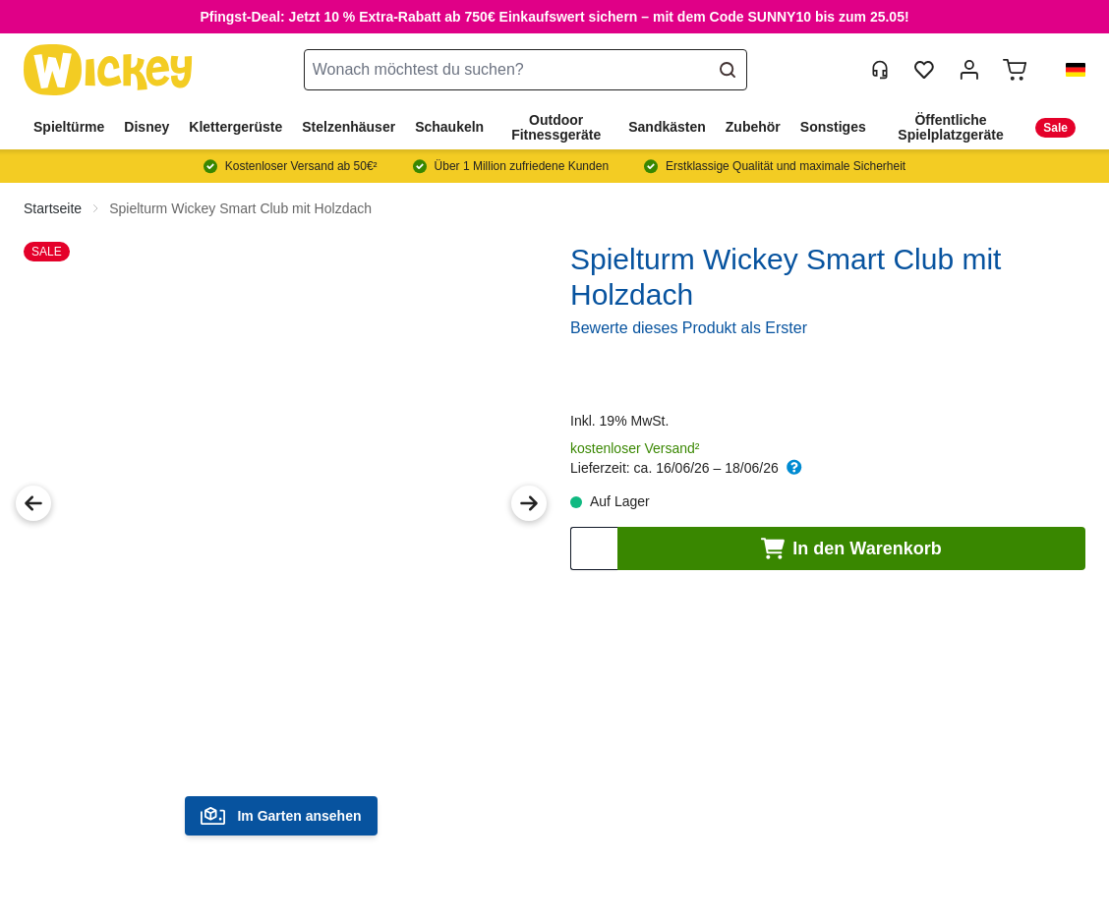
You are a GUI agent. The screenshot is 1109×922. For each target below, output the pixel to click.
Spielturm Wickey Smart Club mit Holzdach (240, 208)
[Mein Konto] (969, 69)
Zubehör (753, 127)
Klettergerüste (235, 127)
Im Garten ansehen (281, 816)
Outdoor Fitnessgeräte (556, 127)
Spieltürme (68, 127)
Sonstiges (833, 127)
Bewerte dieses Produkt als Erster (688, 327)
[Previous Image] (33, 503)
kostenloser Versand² (635, 448)
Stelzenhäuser (348, 127)
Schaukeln (449, 127)
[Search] (730, 69)
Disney (146, 127)
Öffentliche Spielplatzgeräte (950, 127)
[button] (1067, 70)
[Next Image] (529, 503)
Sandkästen (667, 127)
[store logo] (108, 70)
